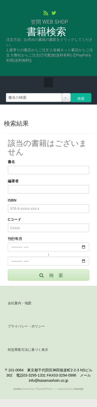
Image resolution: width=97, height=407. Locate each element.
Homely (78, 388)
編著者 (13, 181)
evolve (17, 388)
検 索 (51, 275)
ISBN (12, 200)
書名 (11, 162)
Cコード (14, 219)
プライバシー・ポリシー (26, 326)
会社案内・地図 (19, 303)
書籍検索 (46, 32)
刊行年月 (15, 239)
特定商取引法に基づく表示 (28, 350)
